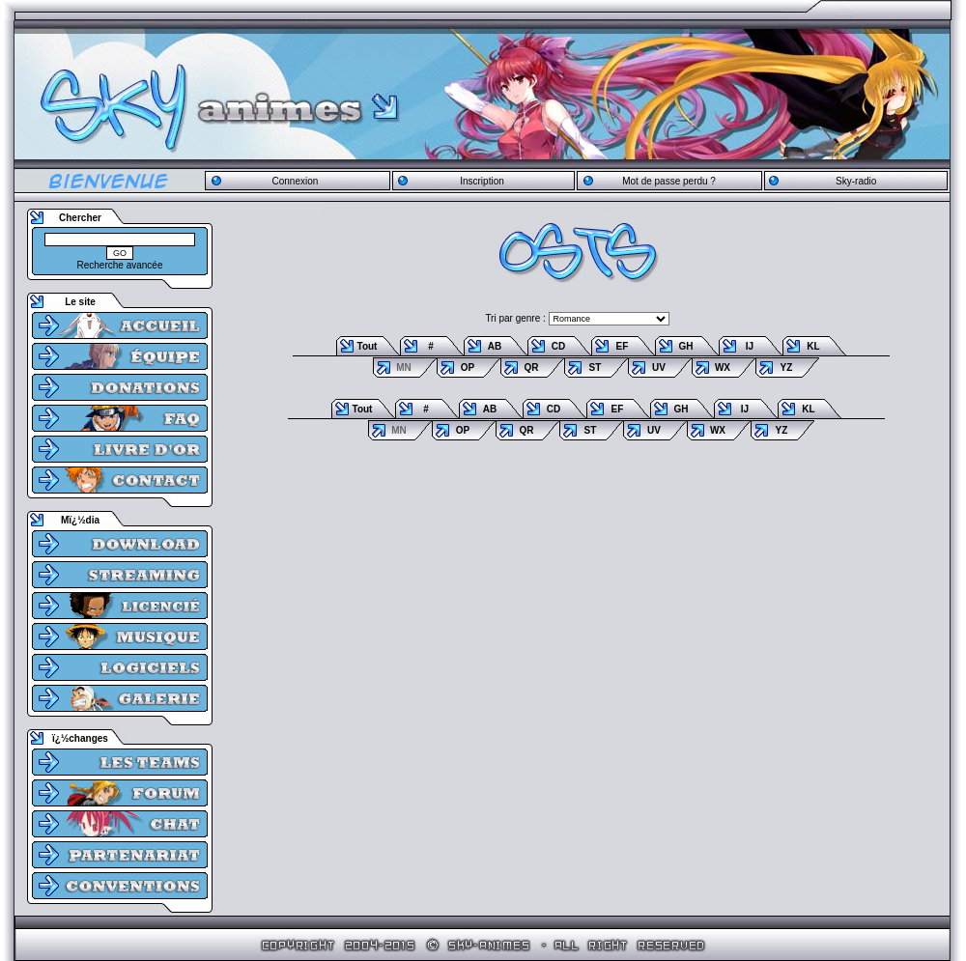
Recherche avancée (120, 265)
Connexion (294, 181)
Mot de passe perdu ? (669, 181)
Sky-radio (856, 181)
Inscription (482, 181)
